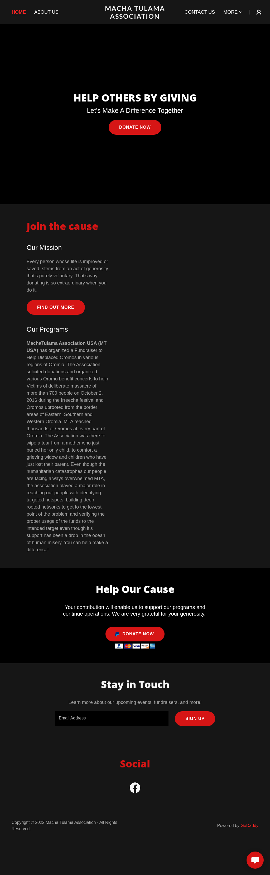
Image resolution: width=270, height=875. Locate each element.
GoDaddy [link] (249, 825)
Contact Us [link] (200, 12)
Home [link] (19, 12)
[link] (135, 17)
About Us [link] (46, 12)
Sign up (195, 718)
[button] (233, 12)
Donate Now (135, 127)
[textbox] (111, 718)
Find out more (55, 307)
